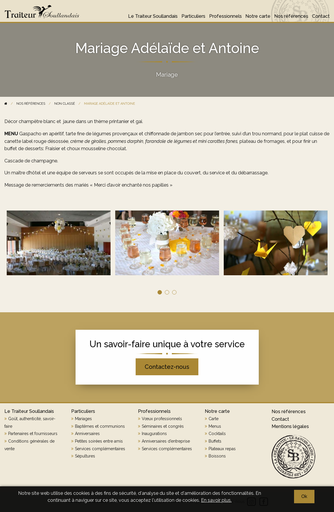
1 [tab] (160, 292)
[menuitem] (151, 13)
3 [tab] (174, 292)
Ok (304, 496)
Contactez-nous (167, 366)
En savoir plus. (216, 500)
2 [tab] (167, 292)
